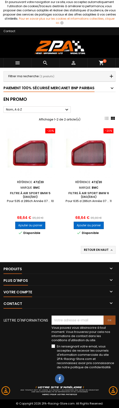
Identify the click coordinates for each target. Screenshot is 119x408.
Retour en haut (98, 250)
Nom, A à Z (38, 110)
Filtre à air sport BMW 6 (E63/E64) (88, 195)
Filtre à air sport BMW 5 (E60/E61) (30, 195)
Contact (9, 31)
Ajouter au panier (30, 225)
